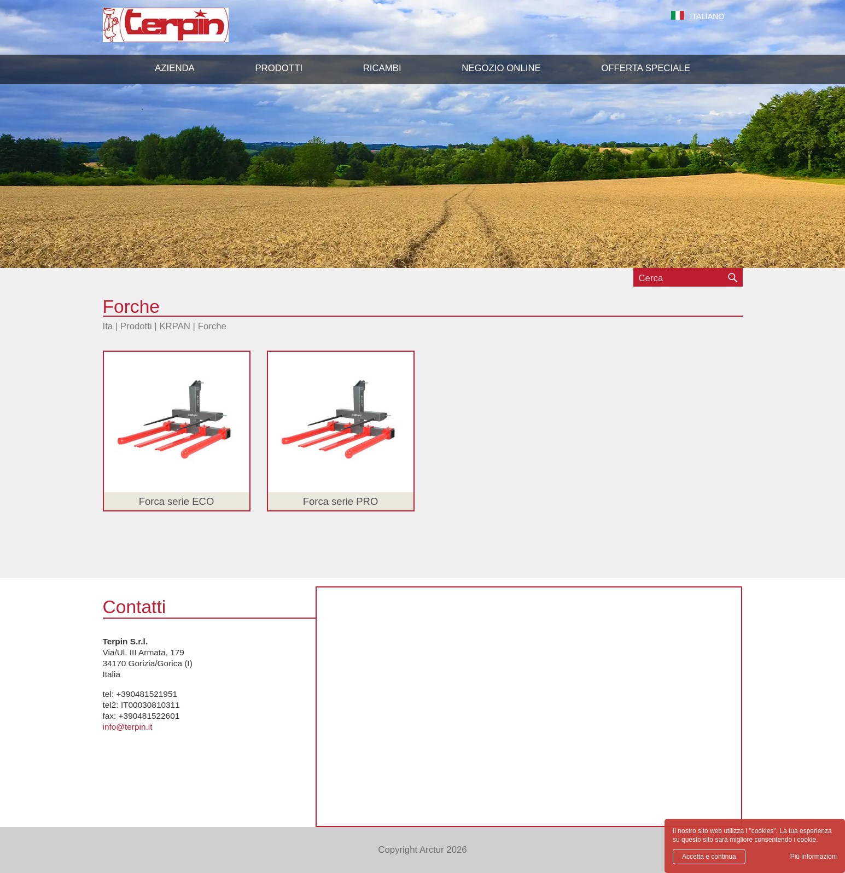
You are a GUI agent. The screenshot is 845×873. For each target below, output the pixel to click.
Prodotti (136, 326)
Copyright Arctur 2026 (422, 850)
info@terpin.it (128, 726)
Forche (212, 326)
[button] (279, 68)
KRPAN (174, 326)
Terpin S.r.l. (184, 30)
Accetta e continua (709, 856)
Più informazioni (813, 856)
